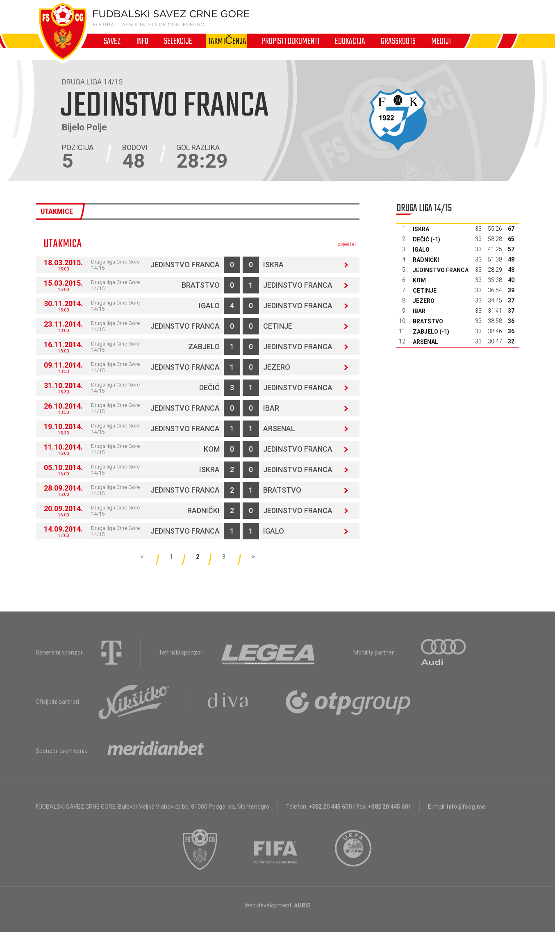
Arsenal (279, 428)
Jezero (276, 367)
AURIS (302, 905)
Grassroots (398, 41)
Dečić (209, 387)
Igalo (209, 305)
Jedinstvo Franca (185, 264)
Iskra (273, 264)
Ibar (271, 408)
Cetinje (277, 326)
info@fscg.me (466, 806)
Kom (212, 449)
